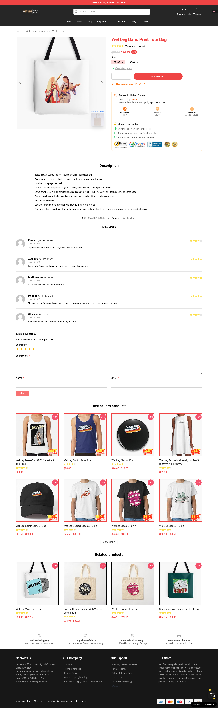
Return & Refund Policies (123, 673)
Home (19, 31)
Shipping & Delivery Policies (124, 664)
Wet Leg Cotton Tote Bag (124, 609)
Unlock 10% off (212, 695)
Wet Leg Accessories (37, 31)
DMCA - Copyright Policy (75, 677)
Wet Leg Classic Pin (122, 460)
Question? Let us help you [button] (203, 704)
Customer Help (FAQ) (122, 681)
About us (68, 664)
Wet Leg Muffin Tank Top (77, 460)
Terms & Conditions (73, 669)
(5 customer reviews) (135, 46)
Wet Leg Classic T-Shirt (171, 525)
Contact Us (117, 677)
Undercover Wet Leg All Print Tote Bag (179, 609)
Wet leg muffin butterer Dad (31, 525)
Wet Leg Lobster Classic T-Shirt (80, 525)
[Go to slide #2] (69, 135)
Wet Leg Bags (59, 31)
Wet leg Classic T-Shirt (123, 525)
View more (109, 542)
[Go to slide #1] (53, 135)
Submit (22, 393)
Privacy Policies (71, 673)
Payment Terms (119, 669)
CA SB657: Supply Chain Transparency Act (84, 681)
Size (113, 57)
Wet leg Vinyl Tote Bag (28, 609)
